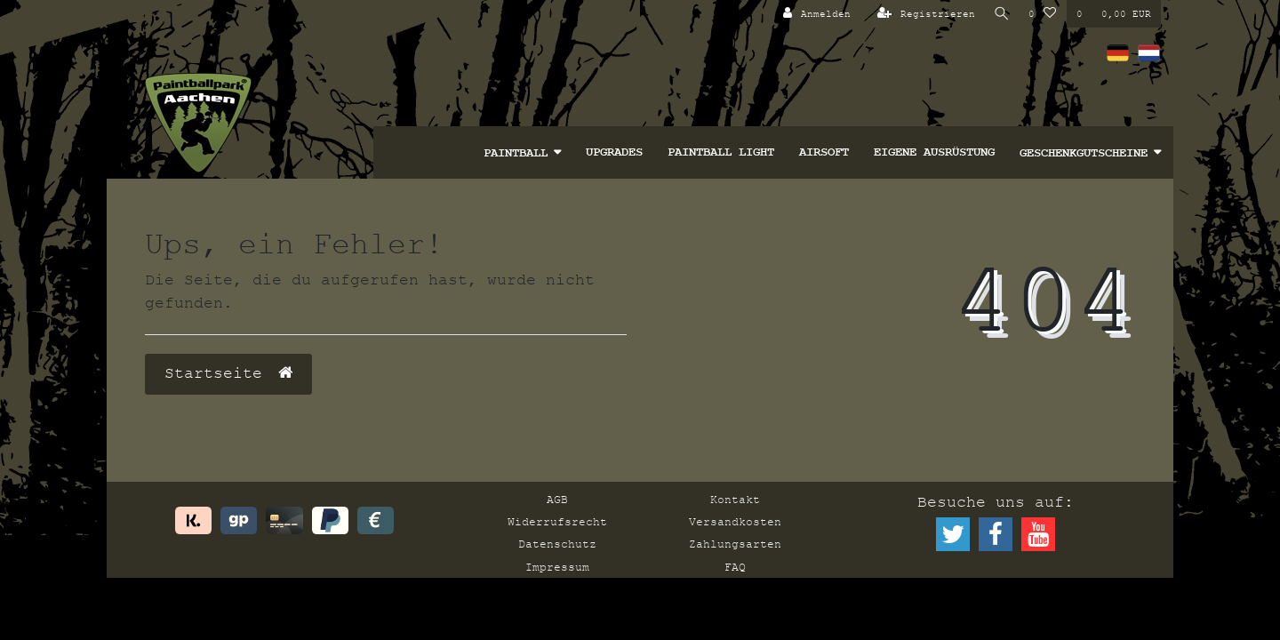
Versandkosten (735, 522)
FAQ (735, 567)
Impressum (557, 567)
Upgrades (614, 152)
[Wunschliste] (1043, 14)
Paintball (516, 153)
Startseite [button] (228, 373)
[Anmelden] (815, 14)
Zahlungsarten (735, 544)
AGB (557, 499)
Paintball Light (721, 152)
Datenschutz (557, 544)
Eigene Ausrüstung (934, 152)
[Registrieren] (924, 14)
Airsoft (824, 152)
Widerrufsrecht (557, 522)
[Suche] (1001, 14)
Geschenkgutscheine (1084, 153)
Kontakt (735, 499)
